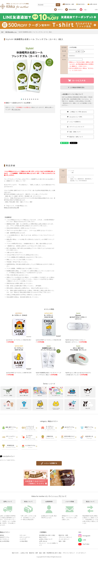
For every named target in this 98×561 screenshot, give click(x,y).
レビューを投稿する (49, 463)
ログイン (58, 9)
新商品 (2, 535)
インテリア (23, 539)
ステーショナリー (25, 537)
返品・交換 (62, 541)
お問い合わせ (43, 541)
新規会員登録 (70, 9)
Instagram (84, 536)
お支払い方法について (45, 539)
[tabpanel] (29, 71)
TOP (2, 32)
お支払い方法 (24, 553)
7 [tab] (34, 100)
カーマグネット (4, 539)
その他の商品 (24, 541)
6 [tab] (32, 100)
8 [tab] (36, 100)
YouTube (83, 544)
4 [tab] (28, 100)
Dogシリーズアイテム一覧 (11, 207)
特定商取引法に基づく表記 (47, 535)
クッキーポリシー (64, 539)
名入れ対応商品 (4, 541)
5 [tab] (30, 100)
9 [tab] (38, 100)
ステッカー (23, 535)
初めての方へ (43, 537)
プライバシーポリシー (65, 537)
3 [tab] (26, 100)
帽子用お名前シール (11, 32)
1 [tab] (22, 100)
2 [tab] (24, 100)
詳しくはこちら (16, 109)
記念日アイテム (4, 537)
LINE (82, 540)
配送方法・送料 (63, 535)
